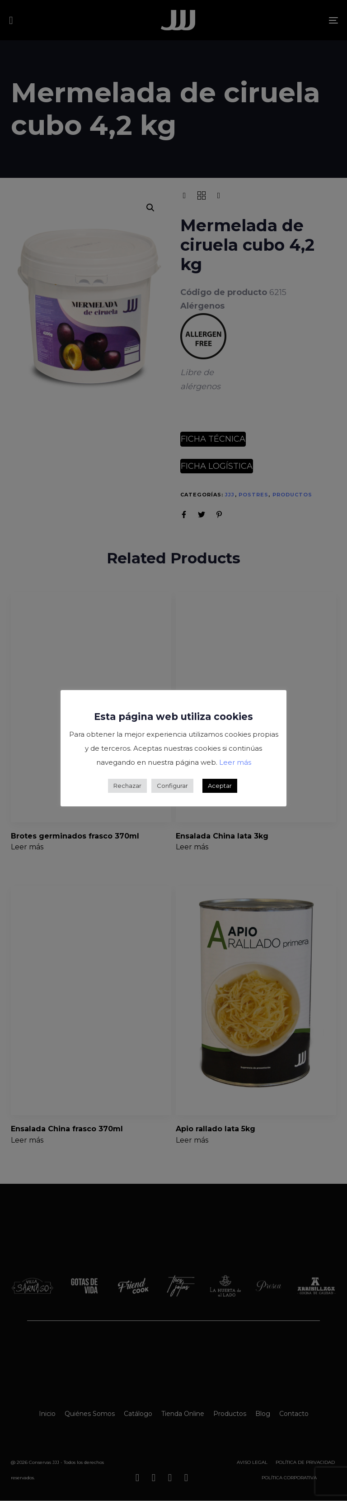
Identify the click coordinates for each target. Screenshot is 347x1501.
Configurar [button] (172, 785)
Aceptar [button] (220, 785)
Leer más (235, 762)
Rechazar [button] (127, 785)
